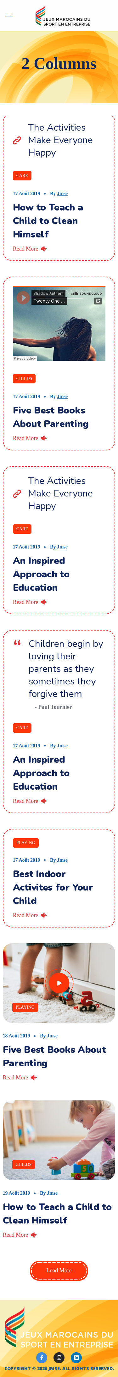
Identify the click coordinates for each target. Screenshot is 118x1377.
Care (22, 175)
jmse (62, 193)
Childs (24, 378)
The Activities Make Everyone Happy (60, 140)
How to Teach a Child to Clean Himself (48, 221)
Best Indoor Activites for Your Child (53, 887)
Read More (25, 249)
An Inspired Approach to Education (41, 574)
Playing (25, 842)
